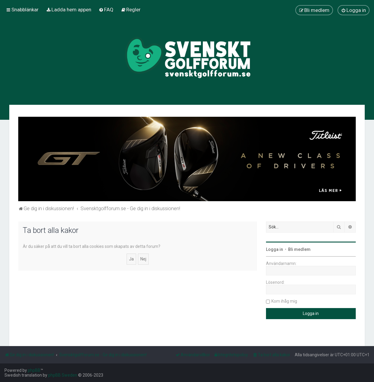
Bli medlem (299, 249)
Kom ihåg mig (284, 301)
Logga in (274, 249)
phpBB (34, 370)
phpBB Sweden (62, 375)
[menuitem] (69, 9)
